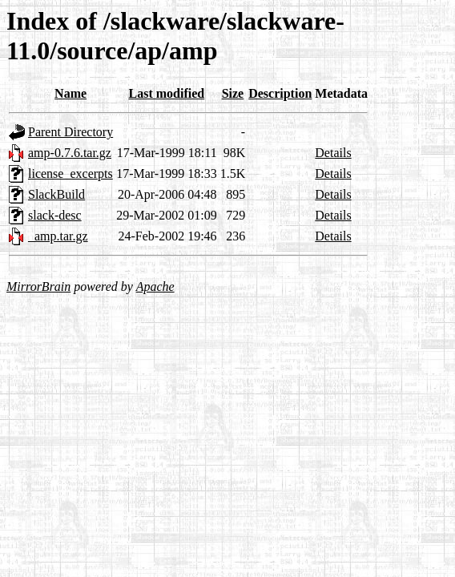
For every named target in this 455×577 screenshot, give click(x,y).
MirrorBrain (38, 286)
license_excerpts (70, 173)
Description (280, 93)
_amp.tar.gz (58, 236)
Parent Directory (70, 132)
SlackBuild (56, 194)
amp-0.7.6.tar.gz (69, 152)
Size (233, 93)
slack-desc (55, 215)
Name (70, 93)
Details (333, 152)
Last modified (167, 93)
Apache (155, 286)
